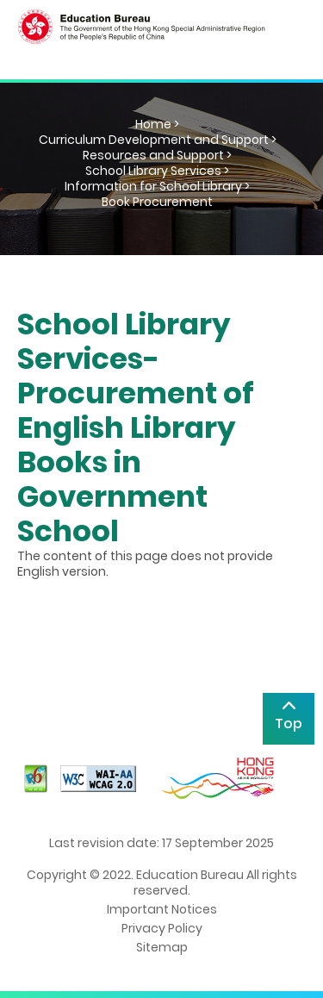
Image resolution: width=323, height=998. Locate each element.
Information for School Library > (157, 186)
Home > (157, 124)
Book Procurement (157, 201)
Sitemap (162, 947)
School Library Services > (157, 170)
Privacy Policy (161, 928)
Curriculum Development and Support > (157, 139)
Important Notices (162, 909)
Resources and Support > (157, 155)
